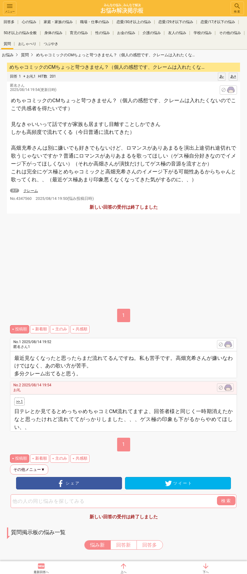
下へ (206, 572)
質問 (7, 44)
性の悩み (102, 33)
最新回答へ (41, 572)
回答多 (9, 22)
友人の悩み (177, 33)
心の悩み (29, 22)
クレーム (30, 191)
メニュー (10, 7)
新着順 (41, 329)
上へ (123, 572)
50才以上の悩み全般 (20, 33)
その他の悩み (230, 33)
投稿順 (21, 329)
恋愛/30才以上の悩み (134, 22)
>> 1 (19, 401)
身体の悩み (53, 33)
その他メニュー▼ (29, 469)
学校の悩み (203, 33)
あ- (221, 76)
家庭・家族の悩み (58, 22)
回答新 (123, 545)
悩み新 (97, 545)
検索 (237, 7)
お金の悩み (126, 33)
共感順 (81, 329)
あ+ (233, 76)
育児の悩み (79, 33)
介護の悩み (152, 33)
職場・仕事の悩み (94, 22)
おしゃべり (27, 44)
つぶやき (51, 44)
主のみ (61, 329)
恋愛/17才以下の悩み (218, 22)
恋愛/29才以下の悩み (175, 22)
